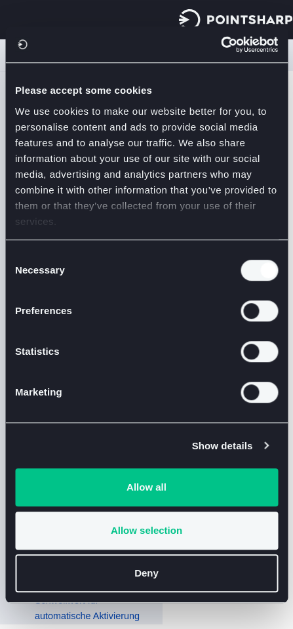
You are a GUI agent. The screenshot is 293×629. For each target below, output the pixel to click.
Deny (146, 572)
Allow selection (146, 530)
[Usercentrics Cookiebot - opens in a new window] (220, 44)
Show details (222, 445)
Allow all (146, 487)
